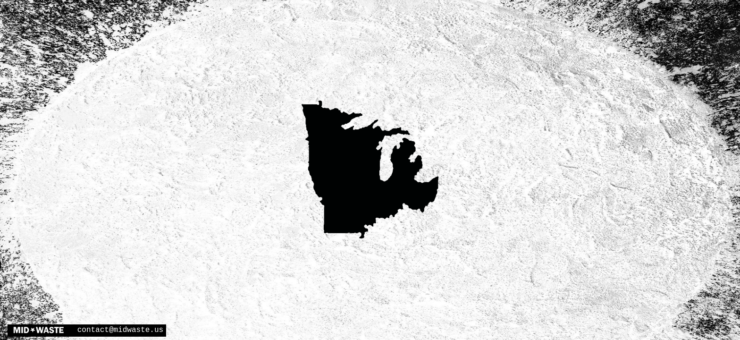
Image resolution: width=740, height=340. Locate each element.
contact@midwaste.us (120, 330)
